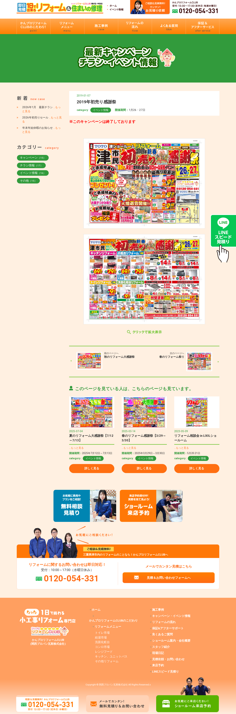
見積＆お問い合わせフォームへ (169, 578)
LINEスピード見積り (165, 671)
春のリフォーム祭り (171, 356)
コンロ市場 (102, 647)
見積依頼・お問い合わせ (168, 659)
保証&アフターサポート (168, 628)
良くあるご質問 (162, 634)
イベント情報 (100, 109)
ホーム (96, 609)
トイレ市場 (102, 632)
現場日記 (158, 653)
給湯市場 (101, 637)
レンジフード (104, 651)
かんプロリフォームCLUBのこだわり (113, 620)
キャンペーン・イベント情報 (171, 616)
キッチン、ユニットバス (111, 656)
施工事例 (158, 609)
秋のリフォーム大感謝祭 (119, 356)
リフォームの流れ (164, 622)
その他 (28, 180)
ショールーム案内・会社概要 (171, 640)
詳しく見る (91, 468)
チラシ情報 (31, 165)
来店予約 (158, 665)
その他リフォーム (107, 661)
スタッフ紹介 (161, 647)
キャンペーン (33, 157)
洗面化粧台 (102, 642)
